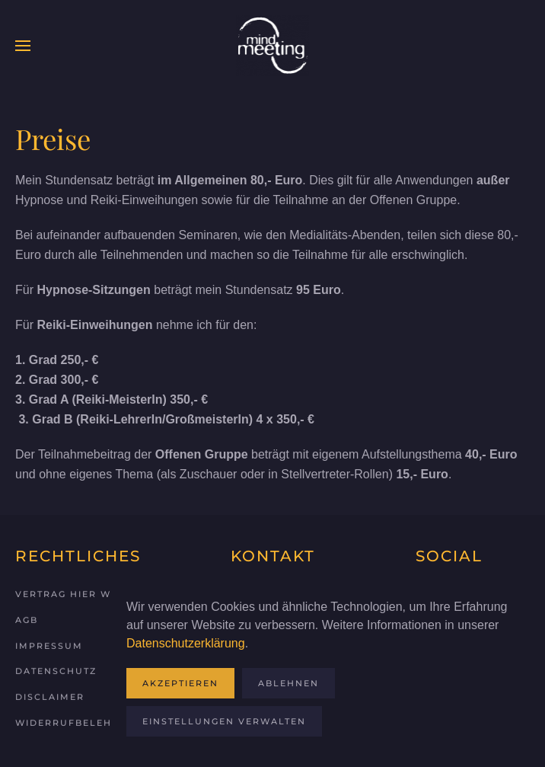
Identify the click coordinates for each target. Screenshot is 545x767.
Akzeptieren (180, 683)
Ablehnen (288, 683)
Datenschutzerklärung (185, 643)
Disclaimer (49, 695)
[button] (22, 45)
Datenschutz (56, 670)
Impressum (49, 644)
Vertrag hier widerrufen (95, 592)
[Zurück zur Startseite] (272, 45)
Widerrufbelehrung (79, 721)
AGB (26, 618)
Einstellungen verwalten (224, 721)
